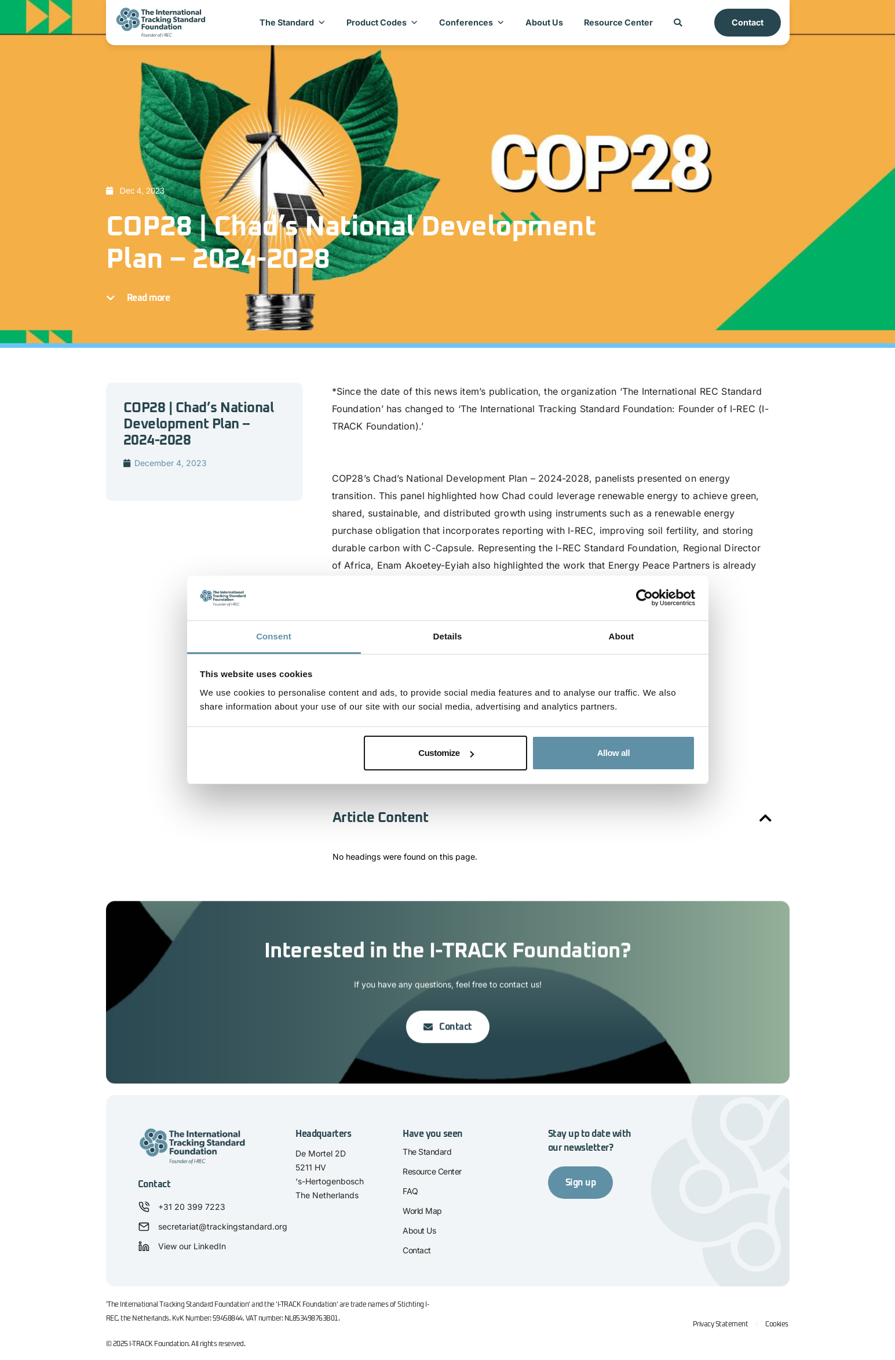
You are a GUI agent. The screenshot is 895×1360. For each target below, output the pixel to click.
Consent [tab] (273, 636)
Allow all (613, 753)
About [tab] (621, 636)
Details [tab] (447, 636)
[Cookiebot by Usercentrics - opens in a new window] (644, 598)
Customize (445, 753)
